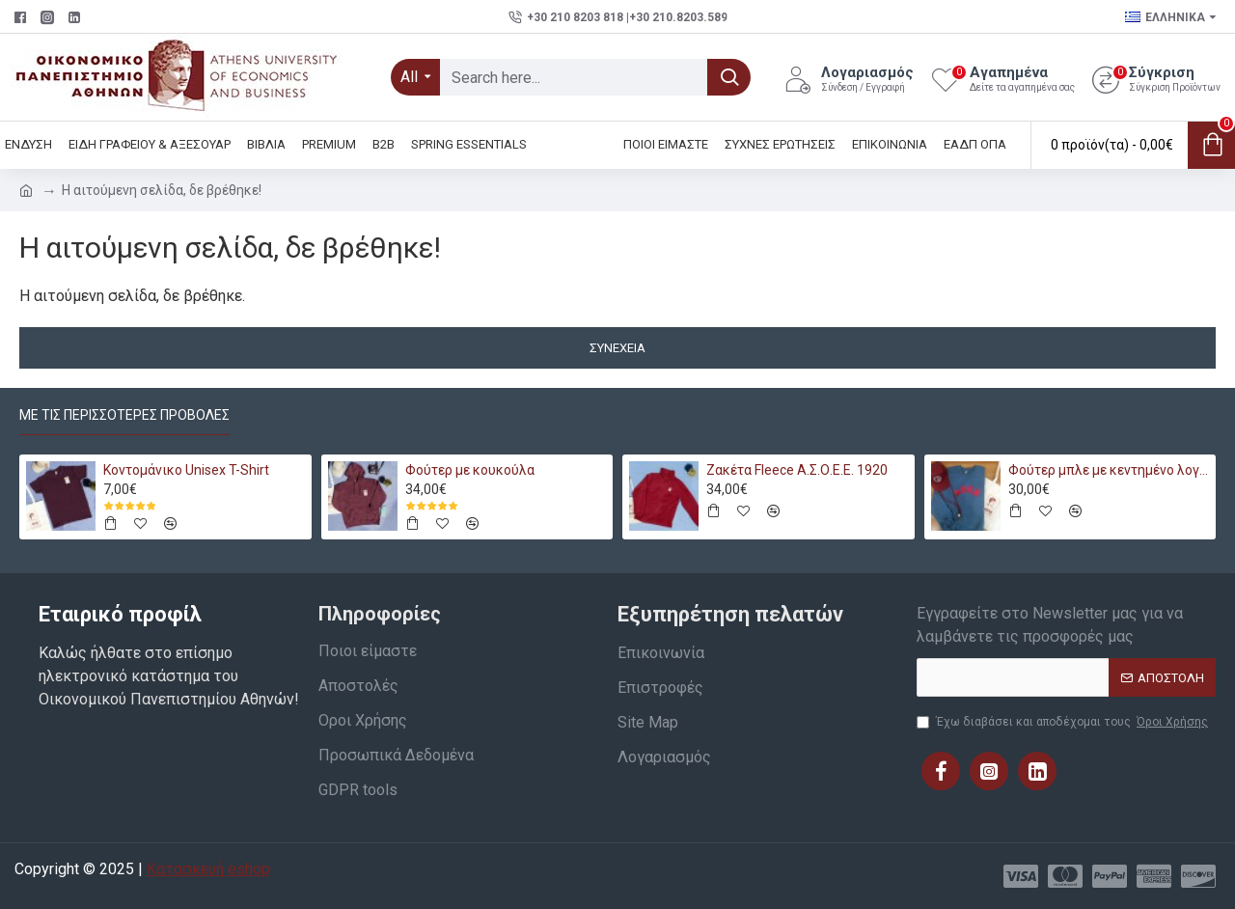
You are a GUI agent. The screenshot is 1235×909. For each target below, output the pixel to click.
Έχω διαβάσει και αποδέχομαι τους (1064, 721)
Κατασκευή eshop (208, 869)
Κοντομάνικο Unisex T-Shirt (186, 470)
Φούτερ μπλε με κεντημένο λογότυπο (1108, 470)
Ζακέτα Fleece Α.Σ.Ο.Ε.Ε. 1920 (797, 470)
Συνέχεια (617, 348)
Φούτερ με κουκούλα (470, 470)
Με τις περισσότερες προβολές (124, 415)
